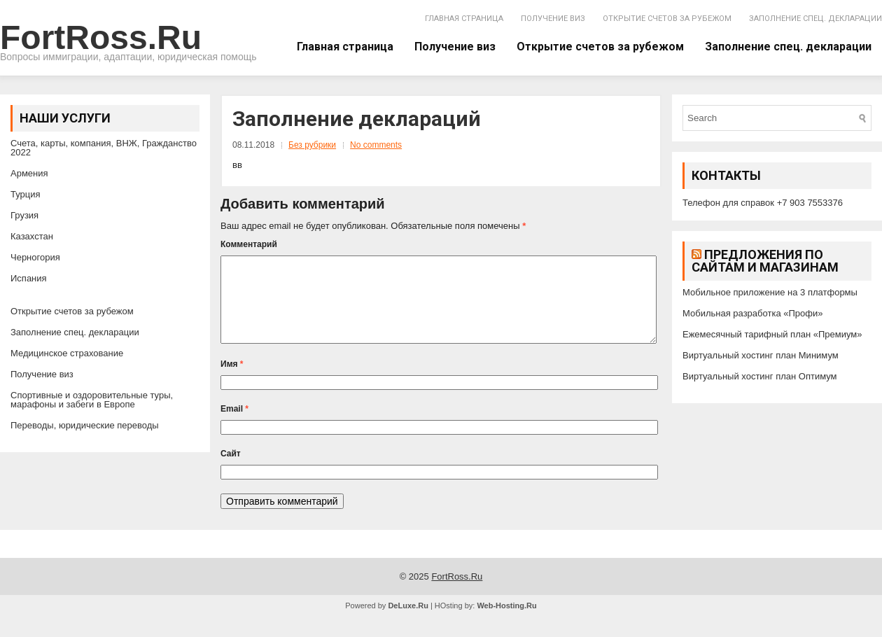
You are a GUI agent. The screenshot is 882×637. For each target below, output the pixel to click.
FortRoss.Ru (101, 37)
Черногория (35, 257)
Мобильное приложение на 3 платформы (770, 292)
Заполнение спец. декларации (815, 18)
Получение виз (553, 18)
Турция (25, 194)
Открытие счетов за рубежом (667, 18)
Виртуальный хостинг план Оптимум (759, 376)
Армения (29, 173)
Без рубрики (312, 145)
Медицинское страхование (66, 353)
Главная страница (464, 18)
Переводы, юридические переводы (84, 425)
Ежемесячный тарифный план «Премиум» (772, 334)
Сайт (230, 470)
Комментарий (248, 244)
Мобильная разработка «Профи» (752, 313)
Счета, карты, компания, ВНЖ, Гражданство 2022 (103, 148)
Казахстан (31, 236)
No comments (376, 145)
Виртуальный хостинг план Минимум (760, 355)
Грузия (24, 215)
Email (234, 425)
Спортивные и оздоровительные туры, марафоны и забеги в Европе (91, 400)
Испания (28, 278)
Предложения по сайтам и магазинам (765, 260)
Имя (232, 381)
